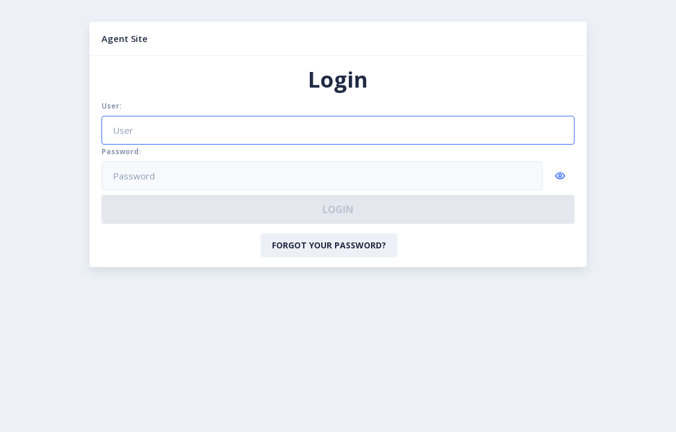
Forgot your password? (329, 245)
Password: (121, 152)
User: (111, 106)
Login (338, 209)
